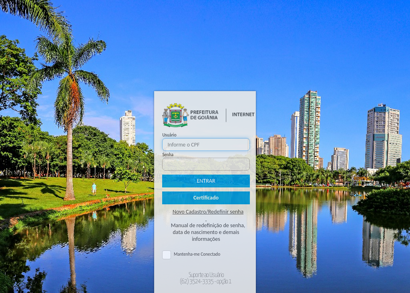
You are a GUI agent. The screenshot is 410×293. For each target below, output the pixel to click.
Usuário (169, 135)
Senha (167, 154)
